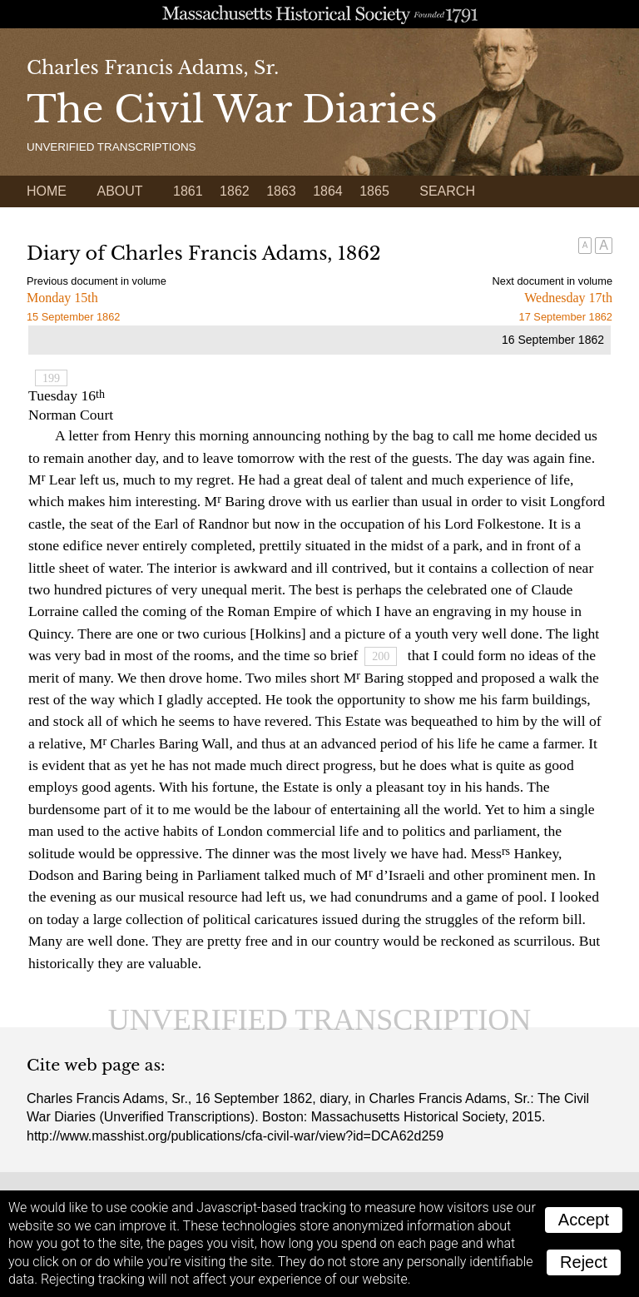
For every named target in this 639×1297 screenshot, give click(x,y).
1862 (235, 191)
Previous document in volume (96, 281)
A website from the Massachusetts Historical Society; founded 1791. (319, 14)
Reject (583, 1262)
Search (447, 191)
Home (47, 191)
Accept (583, 1219)
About (119, 191)
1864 (328, 191)
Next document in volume (552, 281)
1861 (188, 191)
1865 (374, 191)
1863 (281, 191)
